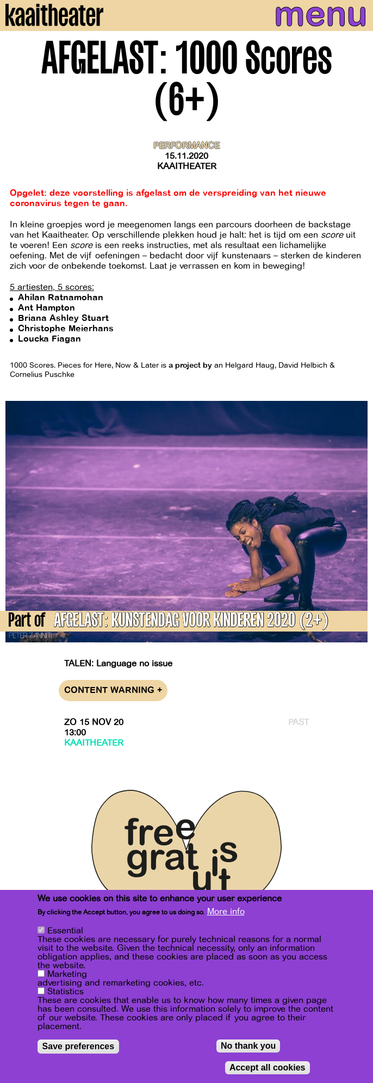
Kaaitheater (186, 166)
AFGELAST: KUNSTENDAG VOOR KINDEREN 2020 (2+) (191, 622)
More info (226, 915)
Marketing (67, 978)
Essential (65, 934)
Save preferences (78, 1050)
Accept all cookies (267, 1071)
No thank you (248, 1049)
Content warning (113, 690)
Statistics (65, 995)
